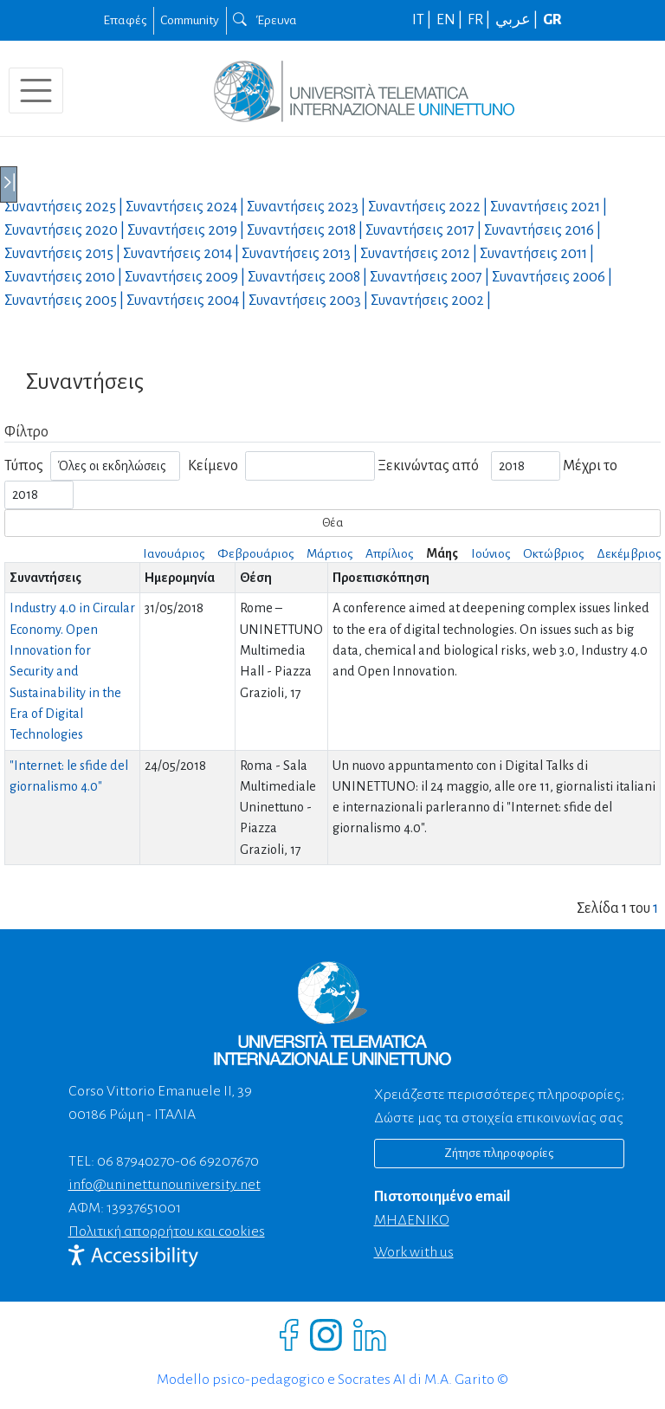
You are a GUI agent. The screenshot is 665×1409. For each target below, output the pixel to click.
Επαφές (124, 20)
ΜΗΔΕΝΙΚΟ (411, 1220)
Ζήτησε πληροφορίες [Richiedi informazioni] (498, 1153)
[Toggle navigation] (36, 90)
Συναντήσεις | (65, 207)
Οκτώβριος (553, 553)
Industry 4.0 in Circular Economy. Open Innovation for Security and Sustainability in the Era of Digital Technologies (72, 671)
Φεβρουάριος (255, 553)
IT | (423, 20)
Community (189, 20)
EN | (450, 20)
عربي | (517, 20)
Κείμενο (213, 466)
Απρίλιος (389, 553)
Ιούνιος (490, 553)
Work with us (414, 1252)
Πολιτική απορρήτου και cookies (166, 1231)
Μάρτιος (329, 553)
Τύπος (23, 466)
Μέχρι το (590, 466)
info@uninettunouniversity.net (164, 1184)
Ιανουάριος (173, 553)
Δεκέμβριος (629, 553)
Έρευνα (265, 20)
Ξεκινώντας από (428, 466)
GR (552, 20)
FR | (480, 20)
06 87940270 (136, 1161)
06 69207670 (219, 1161)
